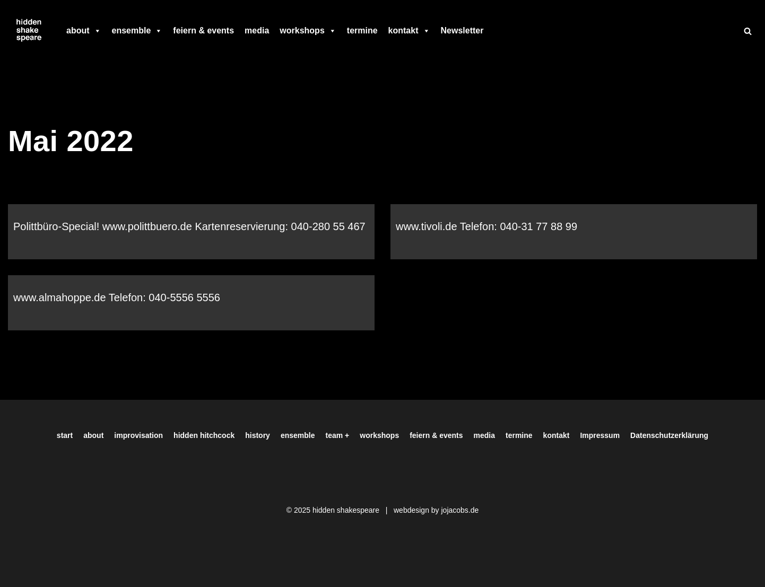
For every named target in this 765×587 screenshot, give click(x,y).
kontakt (409, 30)
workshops (308, 30)
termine (362, 30)
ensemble (137, 30)
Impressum (600, 435)
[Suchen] (748, 31)
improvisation (138, 435)
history (257, 435)
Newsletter (462, 30)
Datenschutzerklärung (669, 435)
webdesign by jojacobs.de (436, 510)
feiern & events (203, 30)
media (257, 30)
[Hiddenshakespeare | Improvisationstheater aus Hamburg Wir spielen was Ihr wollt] (29, 31)
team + (338, 435)
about (83, 30)
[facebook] (494, 30)
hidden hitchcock (203, 435)
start (65, 435)
